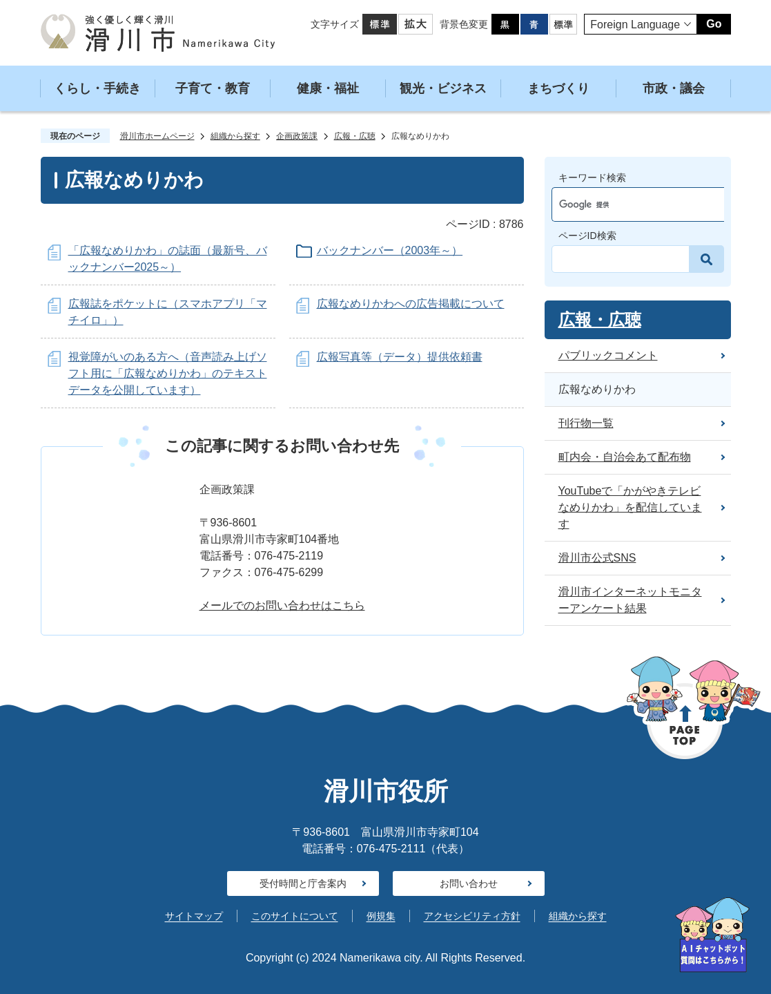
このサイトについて (294, 915)
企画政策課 (297, 136)
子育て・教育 (212, 88)
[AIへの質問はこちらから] (712, 935)
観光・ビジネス (443, 88)
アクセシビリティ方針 (472, 915)
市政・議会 (674, 88)
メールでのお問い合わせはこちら (282, 605)
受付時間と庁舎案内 (303, 883)
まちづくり (558, 88)
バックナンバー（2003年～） (390, 250)
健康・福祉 (328, 88)
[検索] (625, 204)
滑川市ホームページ (157, 136)
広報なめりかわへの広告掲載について (411, 303)
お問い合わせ (469, 883)
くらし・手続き (97, 88)
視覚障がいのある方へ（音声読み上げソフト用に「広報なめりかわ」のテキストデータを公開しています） (167, 373)
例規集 (381, 915)
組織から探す (235, 136)
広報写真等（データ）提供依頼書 (399, 357)
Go (713, 24)
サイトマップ (194, 915)
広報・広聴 (354, 136)
